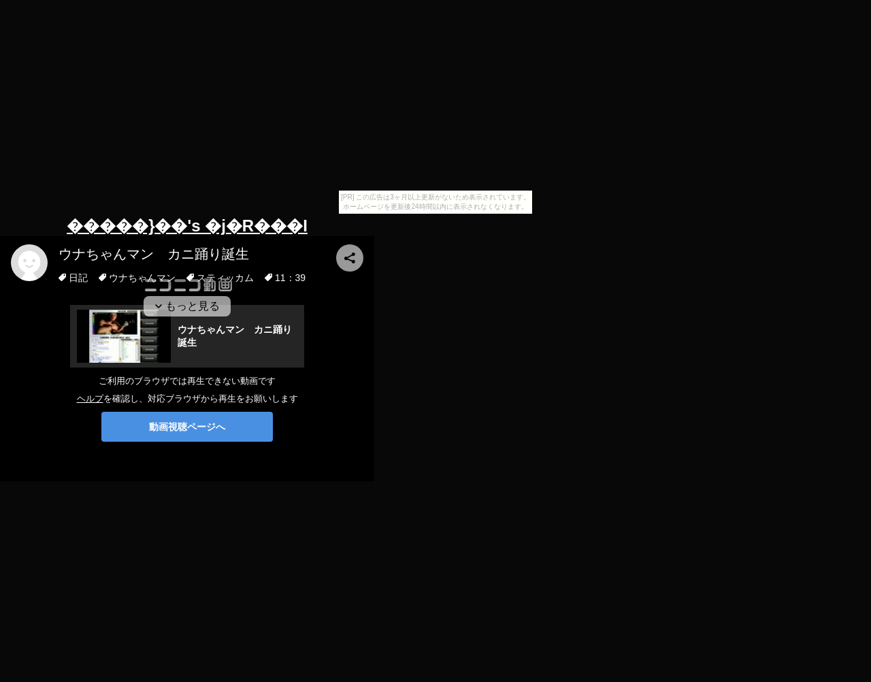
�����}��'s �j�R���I (187, 225)
